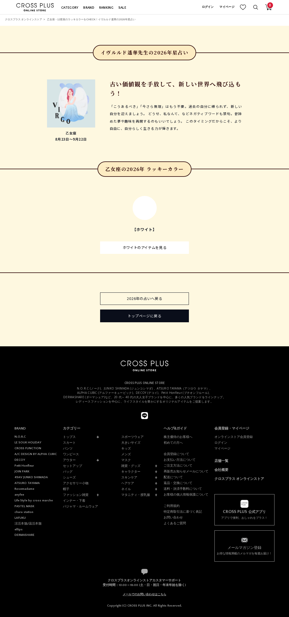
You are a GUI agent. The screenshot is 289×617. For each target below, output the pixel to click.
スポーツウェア (132, 436)
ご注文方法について (178, 465)
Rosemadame (24, 489)
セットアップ (72, 465)
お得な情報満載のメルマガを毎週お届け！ (244, 550)
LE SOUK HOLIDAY (28, 442)
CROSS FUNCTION (28, 448)
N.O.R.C (20, 436)
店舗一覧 (221, 461)
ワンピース (71, 454)
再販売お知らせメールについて (186, 471)
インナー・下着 (74, 500)
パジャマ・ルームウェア (80, 506)
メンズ (126, 454)
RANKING (106, 8)
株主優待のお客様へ (178, 436)
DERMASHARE (25, 535)
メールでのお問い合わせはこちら (144, 594)
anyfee (19, 494)
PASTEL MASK (24, 506)
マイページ (226, 7)
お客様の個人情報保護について (186, 494)
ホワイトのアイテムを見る (145, 247)
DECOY (20, 460)
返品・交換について (178, 483)
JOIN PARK (22, 471)
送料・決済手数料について (183, 488)
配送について (173, 477)
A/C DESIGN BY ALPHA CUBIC (36, 454)
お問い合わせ (173, 517)
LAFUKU (20, 518)
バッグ (68, 471)
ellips (19, 529)
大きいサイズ (130, 442)
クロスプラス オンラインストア (23, 19)
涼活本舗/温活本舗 (28, 523)
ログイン (208, 7)
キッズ (126, 448)
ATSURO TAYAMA (27, 483)
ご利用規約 (172, 505)
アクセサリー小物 (75, 483)
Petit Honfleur (24, 465)
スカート (69, 442)
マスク (126, 460)
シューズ (69, 477)
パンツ (68, 448)
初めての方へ (173, 442)
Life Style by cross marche (34, 500)
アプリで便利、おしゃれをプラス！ (244, 514)
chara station (24, 512)
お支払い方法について (180, 459)
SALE (122, 8)
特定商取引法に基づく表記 (183, 511)
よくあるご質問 (175, 523)
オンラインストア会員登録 (233, 436)
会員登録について (176, 454)
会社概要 (221, 470)
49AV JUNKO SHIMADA (31, 477)
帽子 (66, 489)
